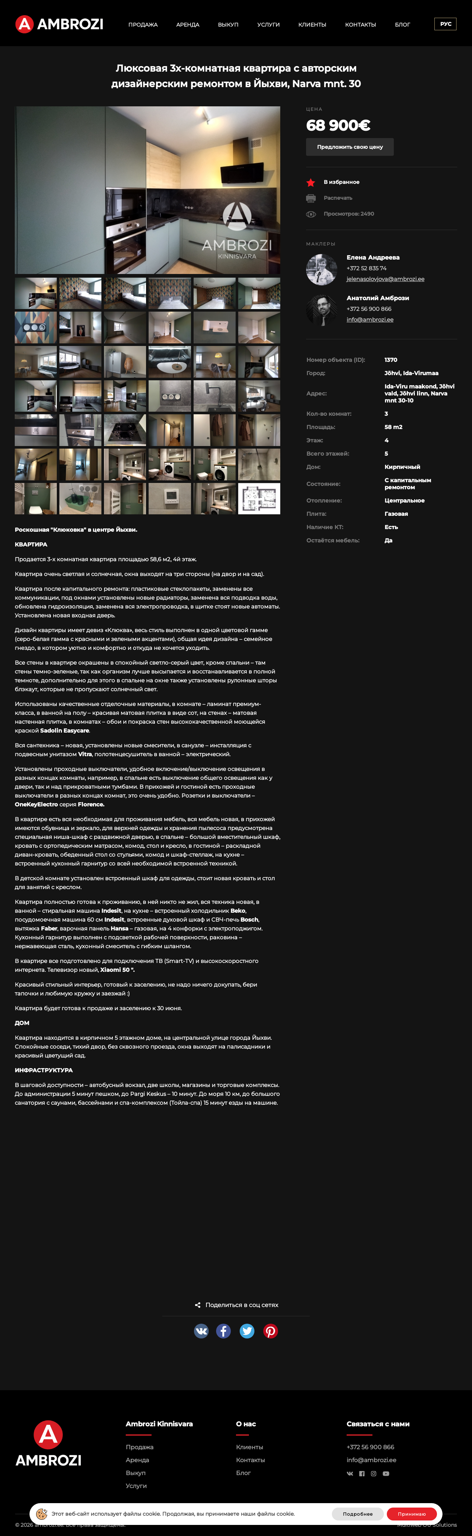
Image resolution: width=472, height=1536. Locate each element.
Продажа (142, 24)
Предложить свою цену (350, 147)
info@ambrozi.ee (370, 319)
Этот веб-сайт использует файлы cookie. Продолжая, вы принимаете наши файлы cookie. (173, 1514)
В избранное (333, 182)
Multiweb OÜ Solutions (427, 1525)
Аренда (187, 24)
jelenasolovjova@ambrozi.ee (385, 278)
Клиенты (312, 24)
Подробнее (358, 1514)
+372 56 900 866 (370, 1447)
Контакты (360, 24)
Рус (445, 24)
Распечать (329, 198)
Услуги (268, 24)
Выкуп (228, 24)
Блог (402, 24)
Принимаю (412, 1514)
